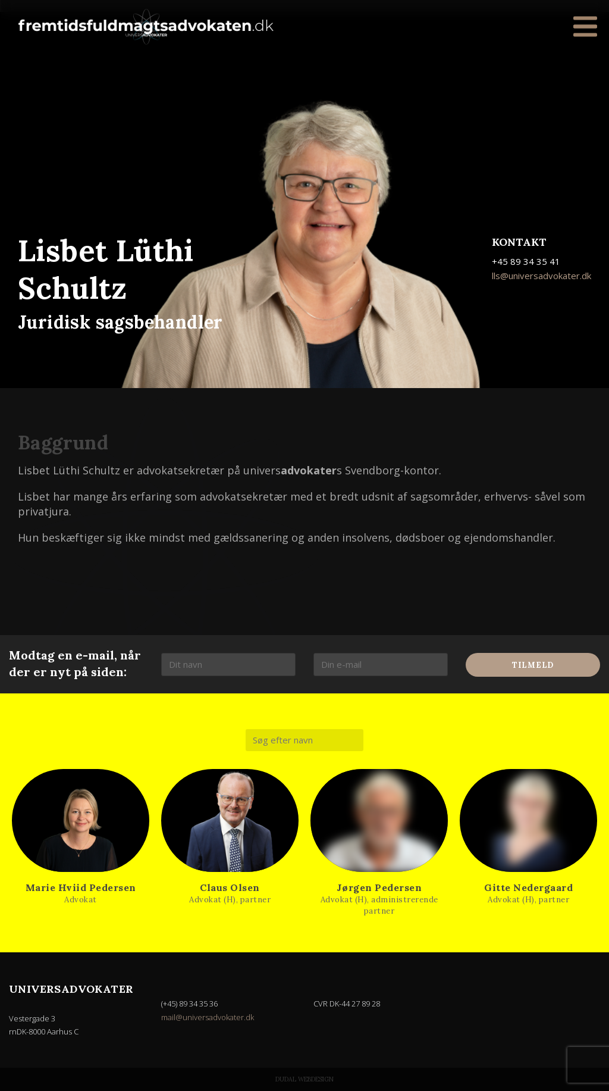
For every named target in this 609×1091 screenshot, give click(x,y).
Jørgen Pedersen (379, 887)
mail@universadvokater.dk (207, 1017)
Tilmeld (533, 665)
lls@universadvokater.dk (541, 276)
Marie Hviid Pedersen (81, 887)
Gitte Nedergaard (528, 887)
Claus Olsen (230, 887)
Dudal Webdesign (304, 1079)
